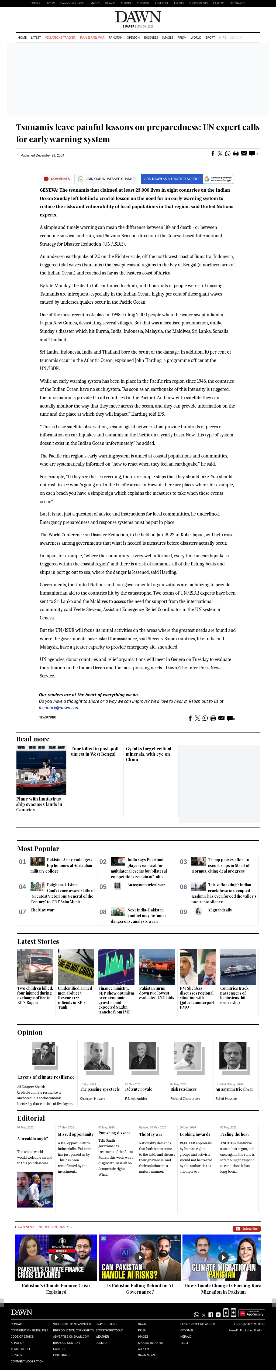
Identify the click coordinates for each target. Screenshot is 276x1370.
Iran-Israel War (92, 37)
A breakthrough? (32, 1138)
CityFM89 (143, 3)
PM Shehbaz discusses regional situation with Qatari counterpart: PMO (198, 998)
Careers (219, 3)
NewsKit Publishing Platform (247, 1330)
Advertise (162, 3)
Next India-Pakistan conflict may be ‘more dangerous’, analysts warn (138, 915)
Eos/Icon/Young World (197, 1324)
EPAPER (35, 3)
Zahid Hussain (226, 1098)
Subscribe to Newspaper (72, 1324)
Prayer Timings (107, 1324)
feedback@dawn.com (59, 708)
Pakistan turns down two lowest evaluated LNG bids (156, 993)
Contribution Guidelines (29, 1330)
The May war (42, 910)
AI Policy (17, 1342)
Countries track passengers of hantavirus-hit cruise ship (234, 995)
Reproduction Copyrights (73, 1330)
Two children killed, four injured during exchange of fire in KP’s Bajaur (35, 995)
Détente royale (138, 1089)
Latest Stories (38, 941)
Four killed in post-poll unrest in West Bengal (95, 751)
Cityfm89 (186, 1330)
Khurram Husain (92, 1098)
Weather (102, 1336)
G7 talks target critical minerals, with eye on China (148, 754)
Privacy (16, 1355)
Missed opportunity (76, 1134)
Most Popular (38, 848)
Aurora (126, 3)
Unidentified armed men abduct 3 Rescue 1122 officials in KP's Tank (75, 998)
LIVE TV (50, 3)
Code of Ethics (22, 1336)
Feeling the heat (234, 1134)
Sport (210, 37)
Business (151, 37)
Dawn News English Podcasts (43, 1227)
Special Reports (150, 1342)
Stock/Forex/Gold (109, 1330)
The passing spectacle (100, 1089)
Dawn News (146, 1355)
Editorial (31, 1118)
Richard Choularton (185, 1098)
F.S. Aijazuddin (136, 1098)
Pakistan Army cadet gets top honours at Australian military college (61, 865)
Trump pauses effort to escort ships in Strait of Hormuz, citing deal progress (220, 865)
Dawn (142, 1324)
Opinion (133, 37)
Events (179, 3)
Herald (110, 3)
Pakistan (115, 37)
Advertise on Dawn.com (71, 1336)
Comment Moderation (27, 1361)
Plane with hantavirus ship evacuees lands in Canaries (39, 804)
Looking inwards (195, 1134)
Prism (182, 37)
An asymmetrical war (146, 884)
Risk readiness (183, 1089)
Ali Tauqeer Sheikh (31, 1086)
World (196, 37)
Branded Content (66, 1342)
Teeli (184, 1342)
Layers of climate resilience (46, 1077)
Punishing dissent (114, 1132)
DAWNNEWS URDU (72, 3)
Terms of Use (21, 1349)
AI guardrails (220, 910)
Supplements (198, 3)
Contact (17, 1324)
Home (22, 37)
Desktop (102, 1342)
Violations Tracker (60, 37)
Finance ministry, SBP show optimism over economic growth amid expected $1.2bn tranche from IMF (116, 1000)
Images (94, 3)
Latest (36, 37)
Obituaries (237, 3)
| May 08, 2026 (138, 26)
